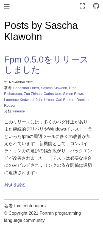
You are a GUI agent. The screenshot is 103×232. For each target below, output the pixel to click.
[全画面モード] (82, 6)
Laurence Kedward (19, 100)
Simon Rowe (73, 94)
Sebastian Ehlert (26, 88)
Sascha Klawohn (54, 88)
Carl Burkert (65, 100)
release (19, 111)
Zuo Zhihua (33, 94)
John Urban (45, 100)
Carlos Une (52, 94)
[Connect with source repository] (96, 6)
